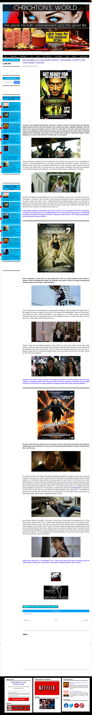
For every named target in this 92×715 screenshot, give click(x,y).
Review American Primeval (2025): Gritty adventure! (15, 164)
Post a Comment (28, 613)
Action (35, 606)
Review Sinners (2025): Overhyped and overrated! (14, 125)
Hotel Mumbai (75, 488)
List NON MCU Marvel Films (13, 103)
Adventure (41, 606)
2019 (30, 606)
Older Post (85, 620)
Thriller (55, 606)
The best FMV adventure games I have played (15, 114)
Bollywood (48, 606)
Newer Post (26, 620)
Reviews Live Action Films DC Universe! (14, 136)
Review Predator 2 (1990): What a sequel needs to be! (15, 251)
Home (56, 620)
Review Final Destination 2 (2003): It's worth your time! (14, 215)
